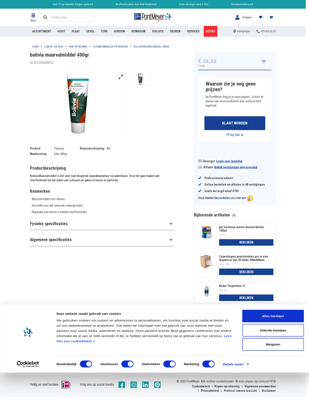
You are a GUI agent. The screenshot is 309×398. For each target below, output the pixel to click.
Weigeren (273, 369)
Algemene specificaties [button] (51, 239)
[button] (33, 17)
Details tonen (233, 389)
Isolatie (158, 31)
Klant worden (235, 123)
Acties (210, 31)
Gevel (90, 31)
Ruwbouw (139, 31)
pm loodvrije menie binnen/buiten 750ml (241, 229)
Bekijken (246, 243)
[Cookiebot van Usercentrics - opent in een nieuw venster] (28, 389)
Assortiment (41, 31)
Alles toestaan (273, 341)
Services (193, 31)
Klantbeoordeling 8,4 (242, 4)
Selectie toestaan (273, 355)
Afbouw (119, 31)
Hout (61, 31)
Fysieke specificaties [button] (48, 223)
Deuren (175, 31)
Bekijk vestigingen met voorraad (235, 168)
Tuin (104, 31)
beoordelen (222, 199)
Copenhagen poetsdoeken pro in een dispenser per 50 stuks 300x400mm (243, 258)
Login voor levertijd (229, 162)
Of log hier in (234, 135)
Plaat (76, 31)
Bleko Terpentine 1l (232, 286)
